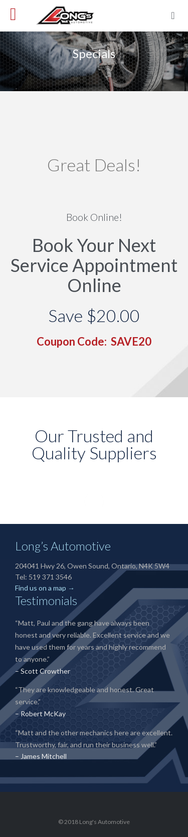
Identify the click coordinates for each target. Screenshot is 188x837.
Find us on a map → (45, 588)
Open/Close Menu (19, 15)
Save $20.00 (94, 315)
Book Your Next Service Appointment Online (94, 265)
